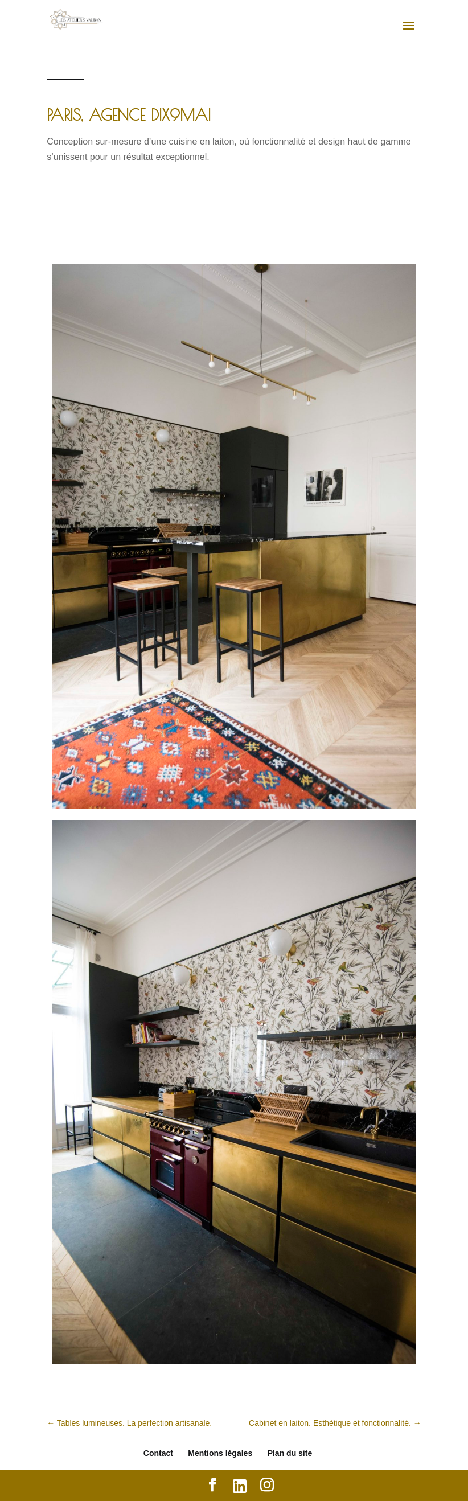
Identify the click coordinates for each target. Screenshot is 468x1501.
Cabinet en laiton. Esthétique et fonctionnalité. (335, 1423)
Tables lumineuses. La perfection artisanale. (129, 1423)
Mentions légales (220, 1453)
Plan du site (290, 1453)
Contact (158, 1453)
